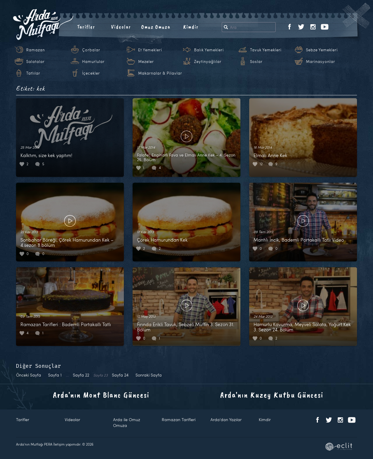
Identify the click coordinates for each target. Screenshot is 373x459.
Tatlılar (33, 73)
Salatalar (35, 61)
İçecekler (91, 73)
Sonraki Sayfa (149, 375)
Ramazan (35, 49)
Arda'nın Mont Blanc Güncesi (101, 395)
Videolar (121, 27)
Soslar (256, 61)
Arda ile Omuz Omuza (126, 422)
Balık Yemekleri (209, 49)
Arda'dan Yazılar (226, 419)
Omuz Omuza (155, 27)
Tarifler (86, 27)
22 (81, 375)
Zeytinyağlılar (207, 61)
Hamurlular (93, 61)
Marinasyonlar (320, 61)
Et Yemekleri (150, 49)
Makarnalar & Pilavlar (160, 73)
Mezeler (146, 61)
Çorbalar (91, 49)
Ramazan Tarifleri (179, 419)
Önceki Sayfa (28, 375)
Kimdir (191, 27)
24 (120, 375)
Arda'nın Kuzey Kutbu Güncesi (271, 395)
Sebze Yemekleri (322, 49)
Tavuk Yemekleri (265, 49)
